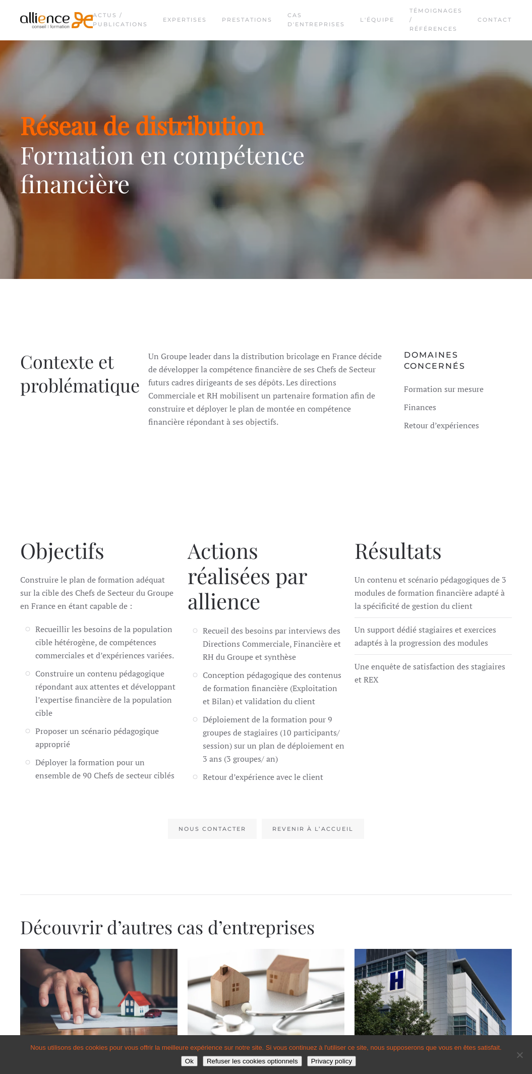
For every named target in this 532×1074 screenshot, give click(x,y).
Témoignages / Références (435, 19)
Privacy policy (331, 1061)
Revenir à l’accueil (312, 828)
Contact (495, 19)
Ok (189, 1061)
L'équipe (377, 19)
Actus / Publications (120, 20)
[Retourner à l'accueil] (56, 20)
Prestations (247, 19)
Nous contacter (212, 828)
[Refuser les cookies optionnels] (519, 1055)
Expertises (185, 19)
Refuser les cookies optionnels (252, 1061)
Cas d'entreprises (316, 20)
